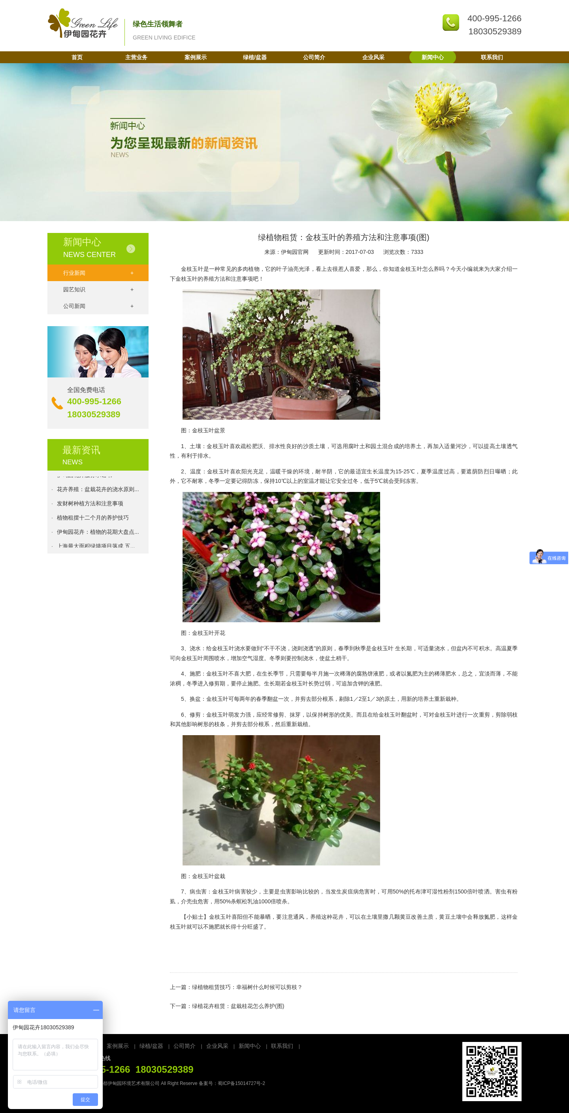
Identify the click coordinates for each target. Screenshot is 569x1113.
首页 (77, 57)
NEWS (72, 462)
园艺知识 (98, 289)
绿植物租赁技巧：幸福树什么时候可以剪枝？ (247, 987)
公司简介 (314, 57)
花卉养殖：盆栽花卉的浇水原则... (98, 491)
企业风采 (373, 57)
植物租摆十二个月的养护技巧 (93, 520)
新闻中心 (433, 57)
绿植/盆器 (255, 57)
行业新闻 (98, 273)
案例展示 (196, 57)
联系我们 (492, 57)
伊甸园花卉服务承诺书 (84, 477)
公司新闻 (98, 306)
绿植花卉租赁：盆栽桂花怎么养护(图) (238, 1006)
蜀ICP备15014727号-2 (241, 1083)
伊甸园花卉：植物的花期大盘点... (98, 534)
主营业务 (136, 57)
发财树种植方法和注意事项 (90, 506)
